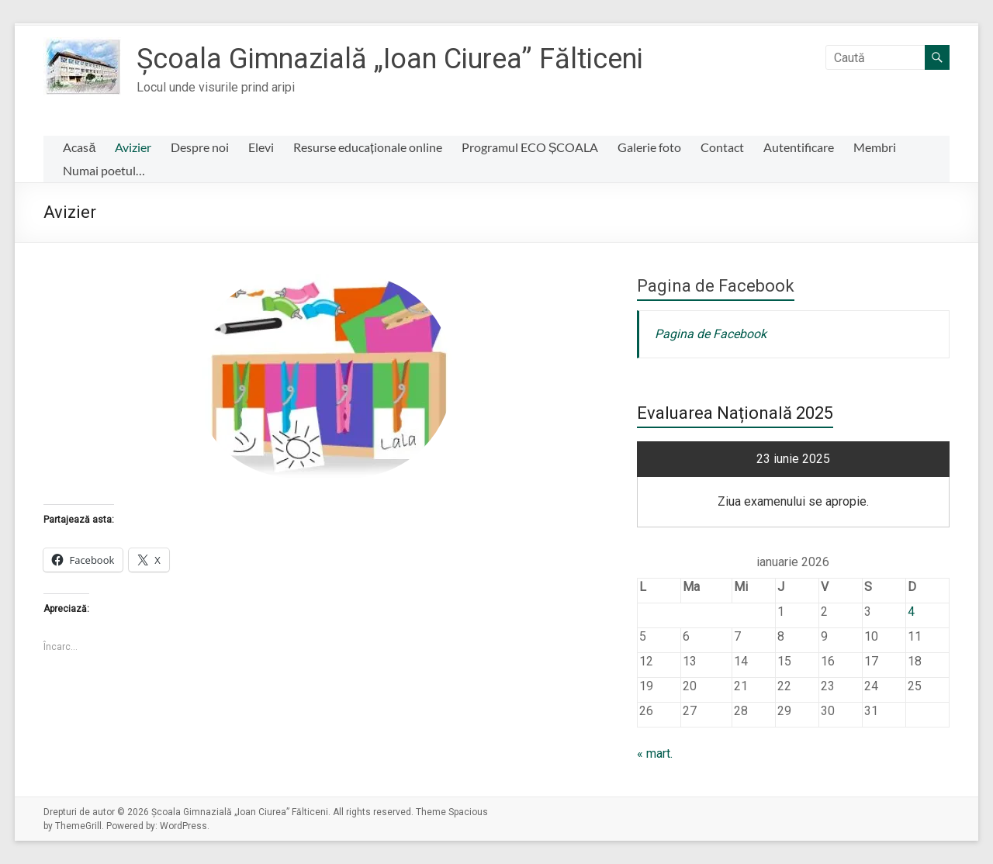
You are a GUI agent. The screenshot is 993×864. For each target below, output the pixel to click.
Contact (722, 147)
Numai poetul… (104, 170)
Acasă (79, 147)
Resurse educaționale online (367, 147)
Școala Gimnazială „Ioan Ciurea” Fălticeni (390, 59)
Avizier (133, 147)
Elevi (261, 147)
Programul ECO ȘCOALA (530, 147)
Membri (874, 147)
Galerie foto (649, 147)
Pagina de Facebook (715, 285)
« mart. (655, 753)
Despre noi (200, 147)
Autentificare (798, 147)
